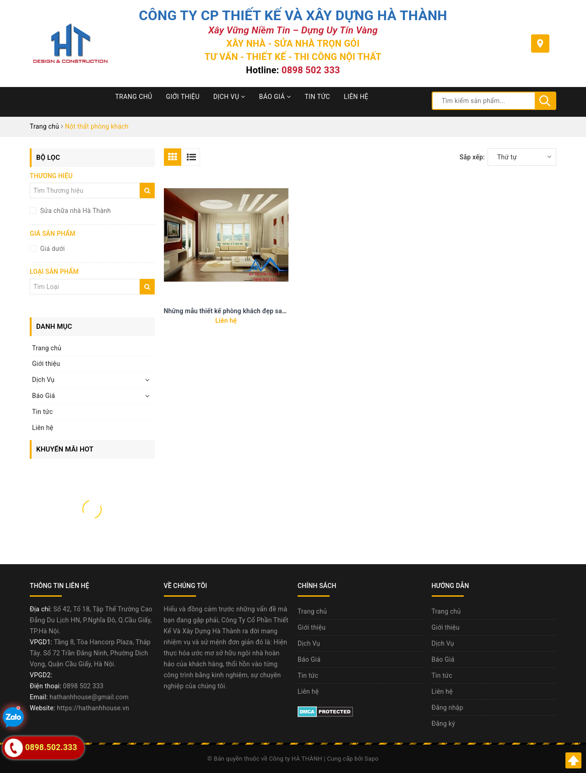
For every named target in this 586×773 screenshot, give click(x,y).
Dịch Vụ (229, 96)
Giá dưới (51, 248)
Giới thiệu (183, 96)
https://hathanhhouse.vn (93, 708)
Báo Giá (275, 96)
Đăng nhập (447, 707)
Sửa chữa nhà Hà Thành (74, 210)
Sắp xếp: (472, 157)
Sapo (371, 758)
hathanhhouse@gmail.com (89, 697)
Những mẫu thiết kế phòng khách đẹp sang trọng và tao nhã (251, 311)
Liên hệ (356, 96)
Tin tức (318, 96)
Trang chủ (133, 96)
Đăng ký (444, 723)
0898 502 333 (311, 70)
